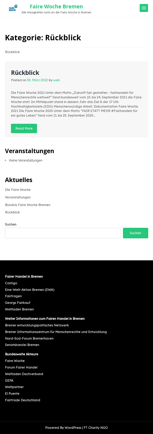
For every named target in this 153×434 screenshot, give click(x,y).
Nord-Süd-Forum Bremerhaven (29, 338)
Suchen (10, 224)
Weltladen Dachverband (24, 374)
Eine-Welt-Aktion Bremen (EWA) (29, 290)
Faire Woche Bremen (56, 6)
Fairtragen (13, 296)
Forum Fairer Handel (21, 367)
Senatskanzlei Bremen (22, 345)
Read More (24, 128)
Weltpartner (14, 387)
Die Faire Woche (18, 190)
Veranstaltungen (18, 197)
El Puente (12, 393)
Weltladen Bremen (19, 309)
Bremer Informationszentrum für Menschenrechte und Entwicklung (56, 332)
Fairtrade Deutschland (22, 400)
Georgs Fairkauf (17, 303)
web (56, 80)
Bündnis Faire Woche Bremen (27, 205)
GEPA (9, 380)
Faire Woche (15, 361)
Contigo (11, 283)
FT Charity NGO (96, 428)
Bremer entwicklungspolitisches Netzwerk (37, 325)
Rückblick (25, 72)
